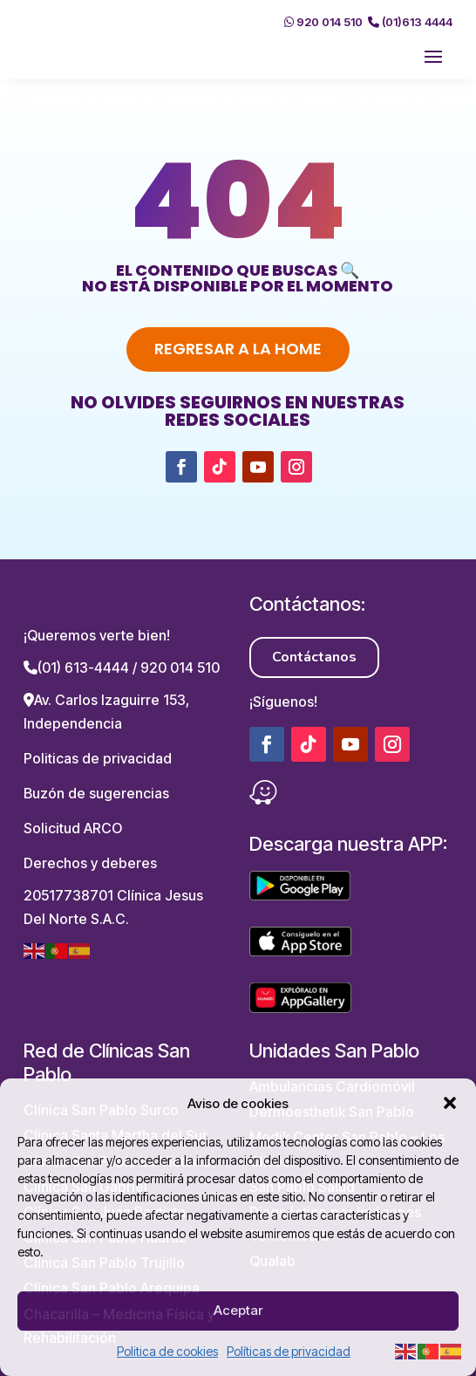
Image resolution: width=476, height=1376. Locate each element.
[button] (450, 1103)
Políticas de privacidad (288, 1351)
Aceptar (238, 1310)
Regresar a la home (238, 348)
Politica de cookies (167, 1351)
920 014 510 (323, 22)
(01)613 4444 (410, 22)
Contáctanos (314, 657)
